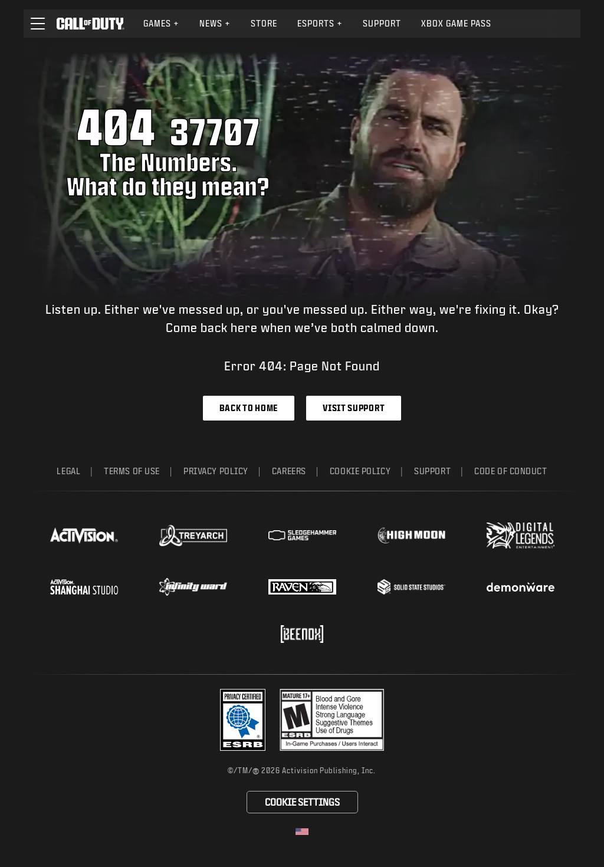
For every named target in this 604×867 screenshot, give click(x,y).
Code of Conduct (510, 471)
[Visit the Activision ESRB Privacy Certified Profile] (243, 720)
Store (264, 23)
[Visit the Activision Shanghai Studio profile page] (84, 587)
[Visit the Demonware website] (520, 587)
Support (432, 471)
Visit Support (354, 407)
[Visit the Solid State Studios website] (411, 586)
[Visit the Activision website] (84, 535)
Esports (320, 23)
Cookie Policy (360, 471)
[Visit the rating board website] (332, 720)
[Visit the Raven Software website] (302, 587)
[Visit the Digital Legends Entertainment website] (520, 536)
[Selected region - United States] (302, 831)
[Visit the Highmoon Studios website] (411, 535)
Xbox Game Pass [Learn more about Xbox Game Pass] (456, 23)
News (215, 23)
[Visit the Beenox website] (302, 634)
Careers (289, 471)
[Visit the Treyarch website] (193, 535)
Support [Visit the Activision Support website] (382, 23)
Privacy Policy (215, 471)
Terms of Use (132, 471)
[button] (38, 24)
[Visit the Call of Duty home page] (90, 23)
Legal (68, 471)
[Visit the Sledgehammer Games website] (302, 535)
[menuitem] (161, 23)
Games (161, 23)
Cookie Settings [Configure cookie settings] (302, 802)
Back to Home (248, 407)
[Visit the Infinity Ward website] (193, 587)
